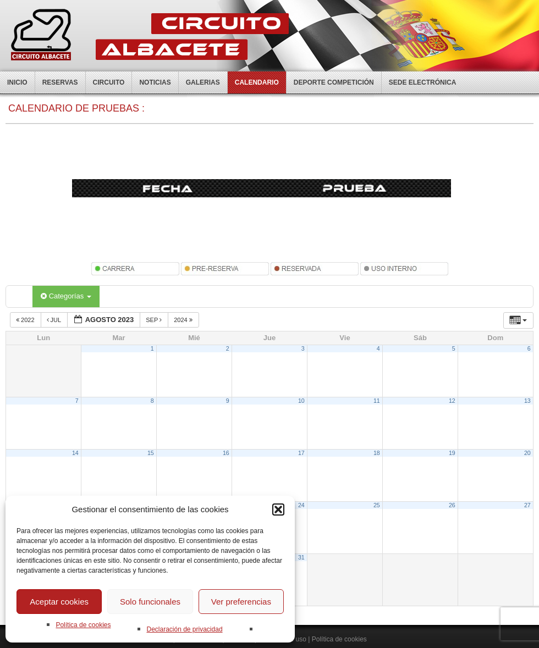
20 (527, 453)
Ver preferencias (241, 601)
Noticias (154, 82)
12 (452, 400)
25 (376, 505)
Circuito (109, 82)
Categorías (66, 296)
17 (301, 453)
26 (452, 505)
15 (150, 453)
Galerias (203, 82)
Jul (55, 320)
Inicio (17, 82)
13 (527, 400)
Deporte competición (334, 82)
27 (527, 505)
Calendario (257, 82)
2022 (26, 320)
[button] (278, 509)
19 (452, 453)
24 (301, 505)
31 (301, 557)
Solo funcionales (150, 601)
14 (75, 453)
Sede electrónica (423, 82)
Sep (154, 320)
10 (301, 400)
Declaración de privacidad (184, 629)
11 (376, 400)
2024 (184, 320)
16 (226, 453)
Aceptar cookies (59, 601)
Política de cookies (83, 625)
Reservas (60, 82)
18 (376, 453)
